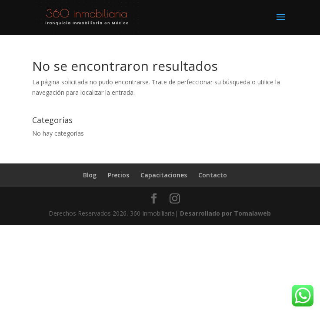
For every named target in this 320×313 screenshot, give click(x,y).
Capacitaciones (163, 175)
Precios (118, 175)
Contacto (212, 175)
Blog (90, 175)
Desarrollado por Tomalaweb (225, 213)
